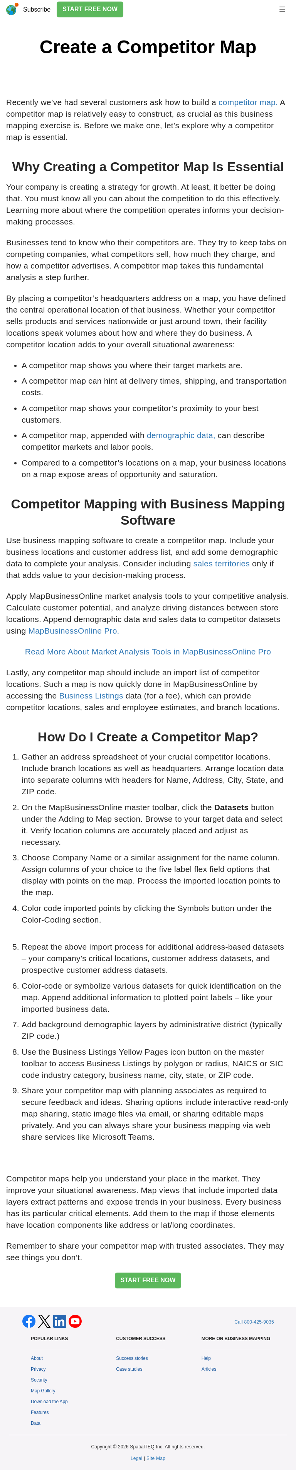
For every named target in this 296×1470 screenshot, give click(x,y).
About (37, 1358)
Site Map (155, 1458)
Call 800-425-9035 (254, 1322)
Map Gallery (43, 1391)
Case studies (129, 1369)
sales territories (221, 563)
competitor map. (248, 102)
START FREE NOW (90, 9)
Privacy (38, 1369)
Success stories (132, 1358)
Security (39, 1380)
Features (40, 1412)
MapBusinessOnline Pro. (73, 630)
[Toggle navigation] (282, 9)
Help (206, 1358)
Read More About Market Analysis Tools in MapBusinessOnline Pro (148, 651)
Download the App (49, 1401)
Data (35, 1423)
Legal (137, 1458)
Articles (209, 1369)
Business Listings (91, 695)
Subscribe (36, 9)
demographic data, (181, 435)
